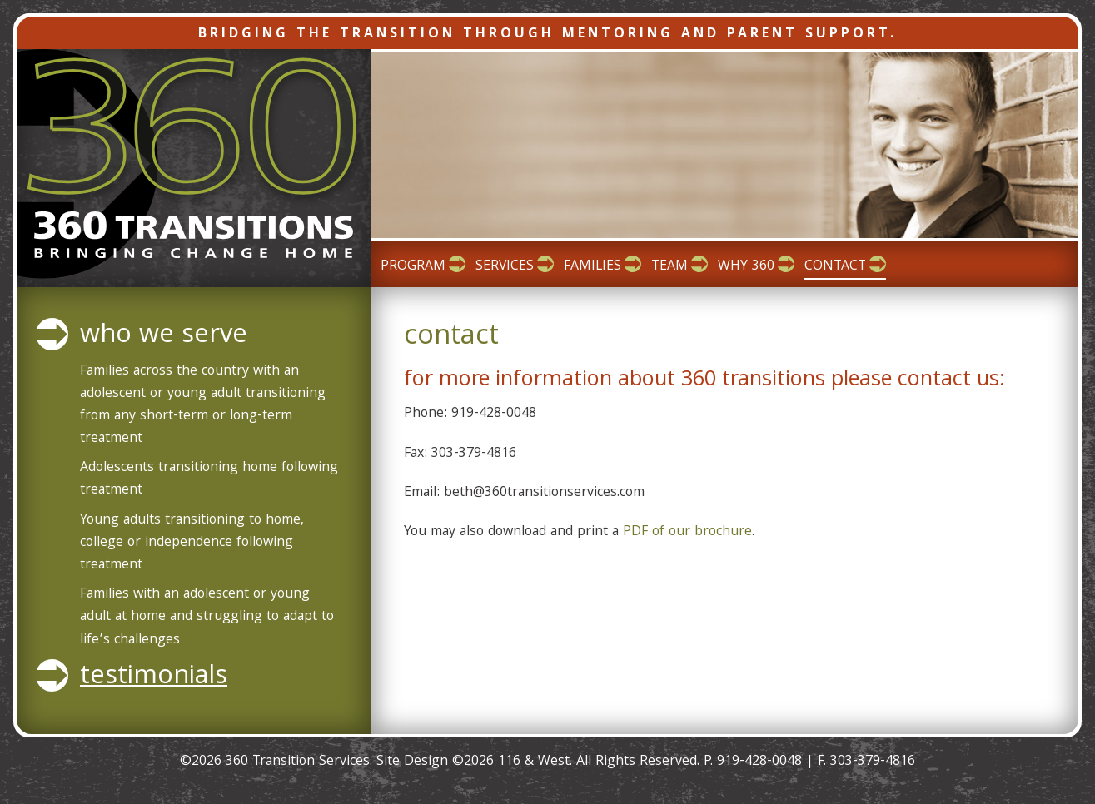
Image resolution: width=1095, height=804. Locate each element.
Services (504, 267)
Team (669, 267)
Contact (835, 267)
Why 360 (746, 267)
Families (592, 267)
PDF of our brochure (687, 532)
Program (413, 267)
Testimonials (153, 678)
